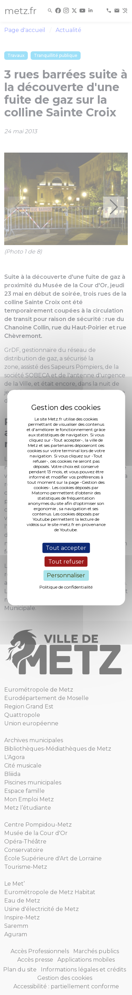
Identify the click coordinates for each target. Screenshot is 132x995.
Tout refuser (66, 561)
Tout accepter (66, 548)
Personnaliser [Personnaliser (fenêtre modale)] (66, 575)
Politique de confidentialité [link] (66, 586)
